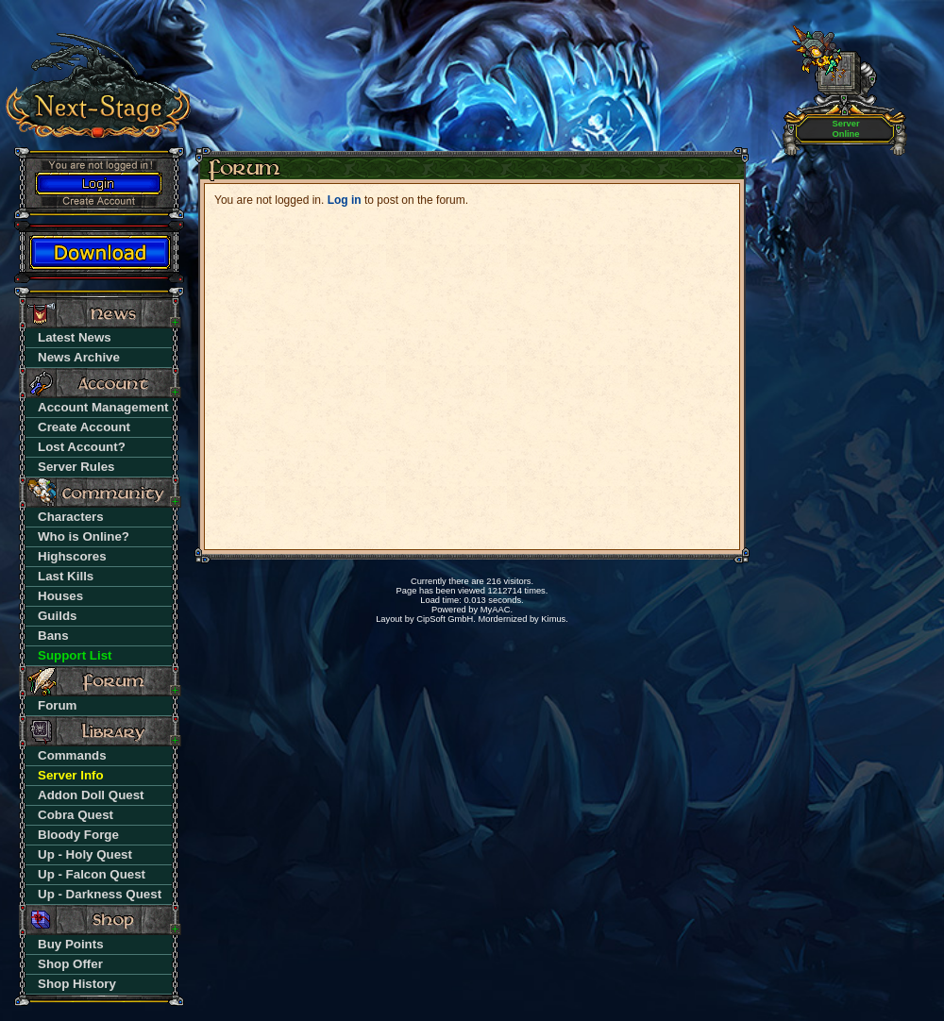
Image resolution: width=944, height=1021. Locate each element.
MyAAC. (496, 609)
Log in (345, 200)
